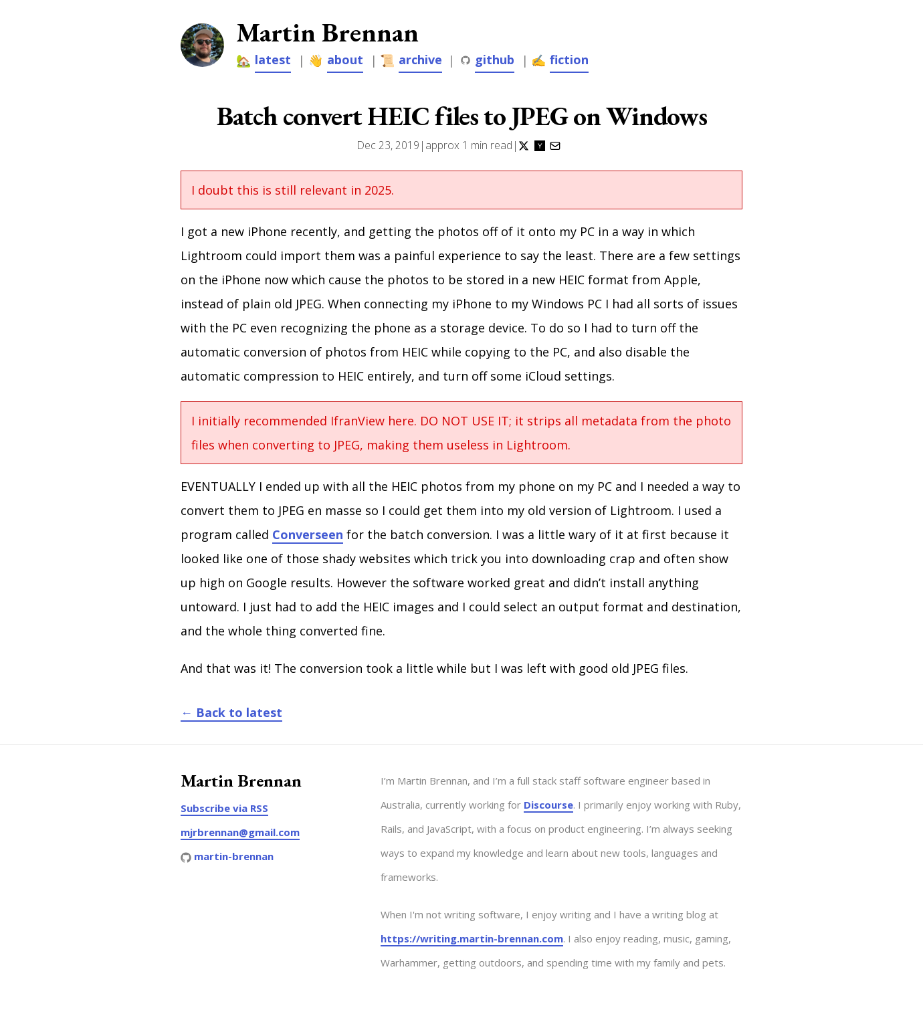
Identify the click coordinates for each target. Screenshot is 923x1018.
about (345, 60)
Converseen (307, 534)
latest (273, 60)
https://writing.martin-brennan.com (472, 938)
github (494, 60)
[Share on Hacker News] (539, 145)
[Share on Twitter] (523, 145)
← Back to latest (231, 712)
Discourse (548, 804)
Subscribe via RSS (224, 808)
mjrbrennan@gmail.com (240, 832)
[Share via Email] (555, 145)
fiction (569, 60)
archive (420, 60)
